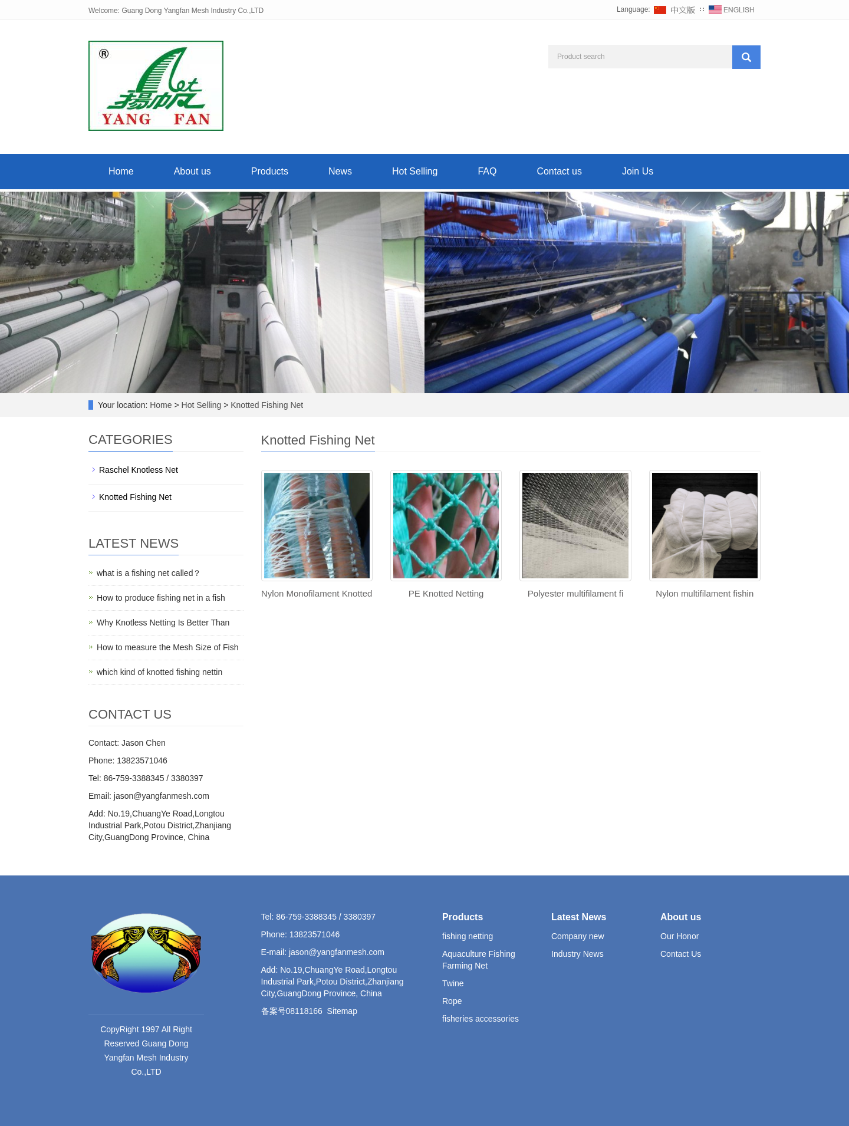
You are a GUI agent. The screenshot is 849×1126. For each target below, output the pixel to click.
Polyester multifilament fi (576, 593)
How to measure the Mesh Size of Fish (167, 647)
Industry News (577, 954)
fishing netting (467, 936)
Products (269, 171)
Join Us (637, 171)
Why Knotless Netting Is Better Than (163, 622)
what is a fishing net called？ (149, 573)
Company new (577, 936)
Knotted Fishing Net (265, 405)
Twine (453, 983)
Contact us (559, 171)
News (340, 171)
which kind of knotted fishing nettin (159, 672)
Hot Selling (414, 171)
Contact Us (680, 954)
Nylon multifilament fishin (704, 593)
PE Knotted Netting (446, 593)
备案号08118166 (292, 1011)
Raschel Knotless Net (138, 470)
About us (192, 171)
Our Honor (679, 936)
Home (121, 171)
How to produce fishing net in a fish (161, 597)
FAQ (487, 171)
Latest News (578, 917)
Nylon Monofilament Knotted (316, 593)
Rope (452, 1001)
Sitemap (342, 1011)
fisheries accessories (480, 1018)
